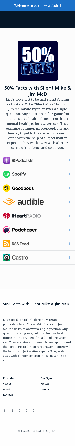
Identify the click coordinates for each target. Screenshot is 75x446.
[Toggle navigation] (62, 20)
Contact (46, 389)
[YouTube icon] (34, 410)
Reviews (8, 394)
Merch (45, 383)
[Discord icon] (27, 410)
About (6, 389)
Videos (7, 383)
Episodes (9, 378)
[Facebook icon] (19, 410)
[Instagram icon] (5, 410)
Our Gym (46, 378)
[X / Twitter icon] (12, 410)
